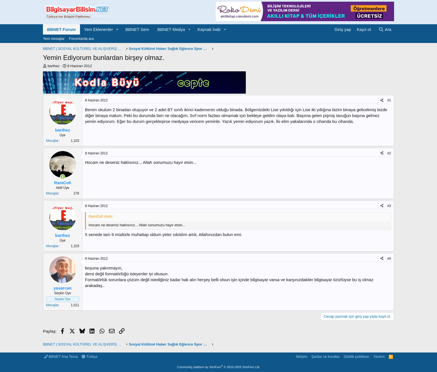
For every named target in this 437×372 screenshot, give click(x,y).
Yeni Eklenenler (98, 29)
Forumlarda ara (81, 39)
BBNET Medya (171, 29)
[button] (117, 29)
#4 (389, 259)
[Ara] (385, 29)
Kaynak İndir (209, 29)
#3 (389, 206)
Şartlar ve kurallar (325, 356)
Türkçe (89, 356)
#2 (389, 153)
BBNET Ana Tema (61, 356)
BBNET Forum (61, 29)
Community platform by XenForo (218, 367)
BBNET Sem (137, 29)
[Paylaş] (381, 100)
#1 (389, 100)
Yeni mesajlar (54, 39)
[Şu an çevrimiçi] (62, 176)
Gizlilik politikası (356, 356)
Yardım (379, 356)
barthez (54, 66)
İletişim (301, 356)
